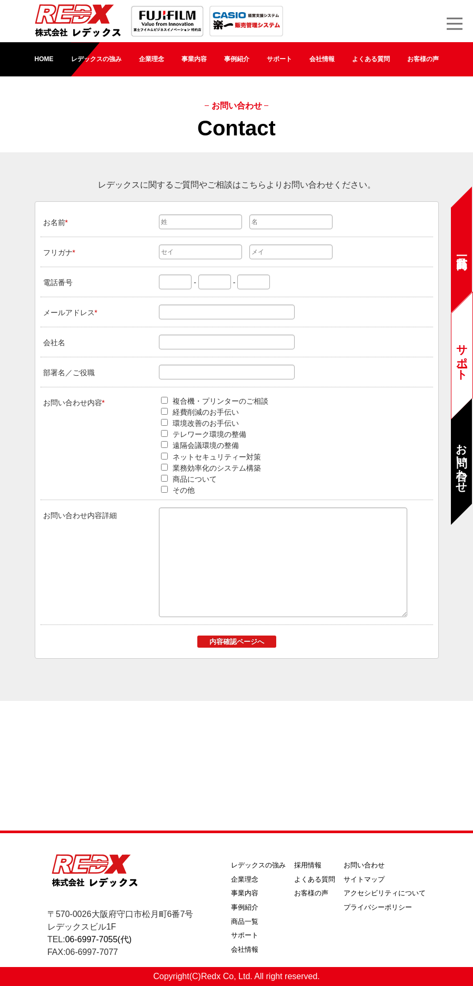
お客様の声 (423, 59)
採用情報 (307, 865)
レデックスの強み (96, 59)
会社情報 (322, 59)
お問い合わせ (364, 865)
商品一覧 (244, 921)
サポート (279, 59)
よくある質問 (371, 59)
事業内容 (194, 59)
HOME (44, 59)
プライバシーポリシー (378, 907)
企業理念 (151, 59)
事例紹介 (236, 59)
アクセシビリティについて (385, 893)
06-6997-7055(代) (98, 939)
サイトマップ (364, 879)
